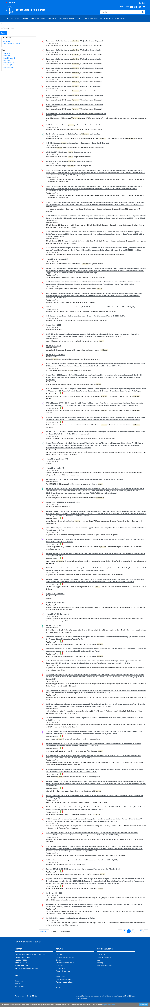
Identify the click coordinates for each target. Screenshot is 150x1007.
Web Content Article (11, 43)
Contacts (18, 988)
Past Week (8, 60)
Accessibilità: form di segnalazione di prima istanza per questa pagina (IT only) (103, 1000)
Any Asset (6, 41)
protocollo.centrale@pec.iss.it (28, 972)
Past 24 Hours (9, 58)
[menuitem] (9, 18)
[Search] (120, 12)
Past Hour (8, 56)
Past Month (8, 63)
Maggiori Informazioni (108, 1004)
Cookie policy (19, 991)
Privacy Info (19, 985)
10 (141, 931)
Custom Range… (8, 67)
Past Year (7, 65)
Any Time (6, 53)
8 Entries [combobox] (44, 931)
